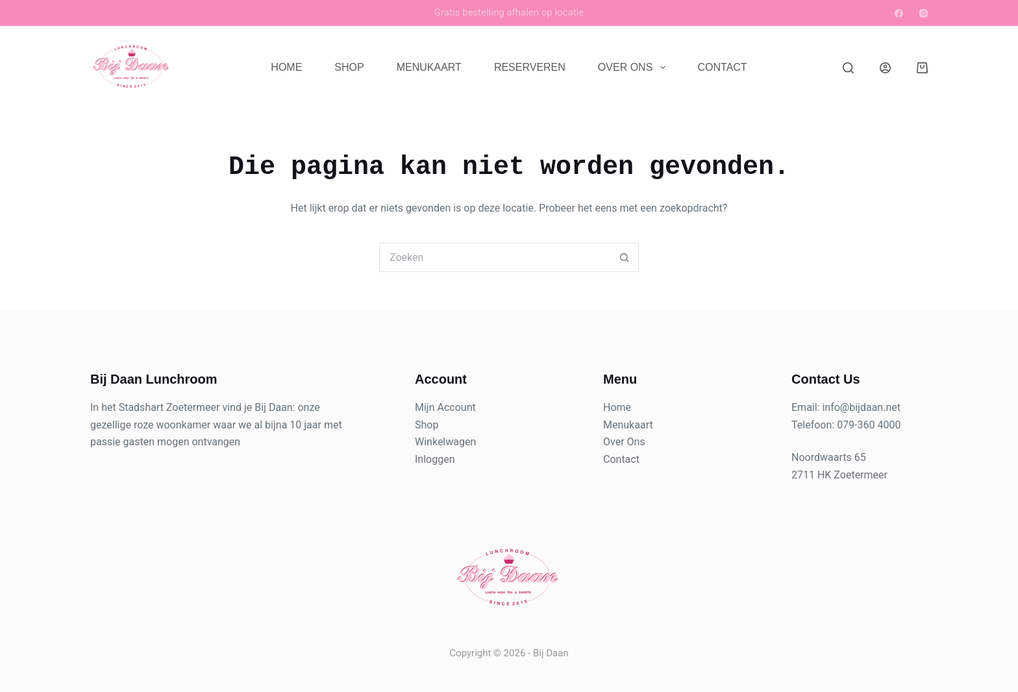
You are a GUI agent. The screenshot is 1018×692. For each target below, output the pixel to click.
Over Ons (634, 67)
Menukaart (429, 67)
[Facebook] (899, 13)
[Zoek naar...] (494, 257)
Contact (722, 67)
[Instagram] (923, 13)
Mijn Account (445, 407)
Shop (349, 67)
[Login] (885, 67)
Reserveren (529, 67)
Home (286, 67)
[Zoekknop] (624, 257)
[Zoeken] (848, 67)
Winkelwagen (445, 442)
